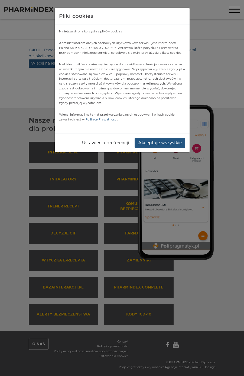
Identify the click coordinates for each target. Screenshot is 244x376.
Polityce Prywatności (101, 119)
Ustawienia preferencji (105, 143)
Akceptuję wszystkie (160, 143)
